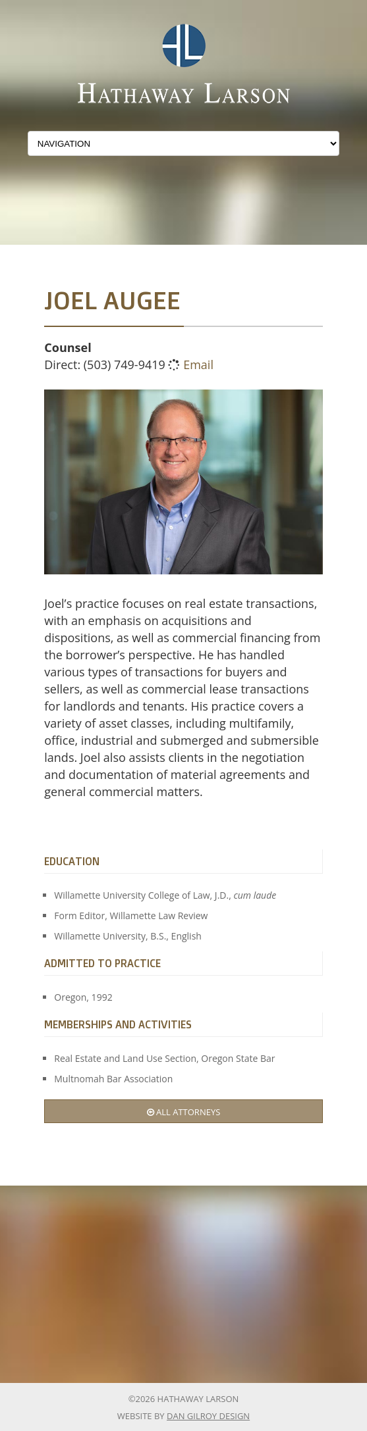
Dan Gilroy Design (208, 1416)
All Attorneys (184, 1112)
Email (198, 364)
